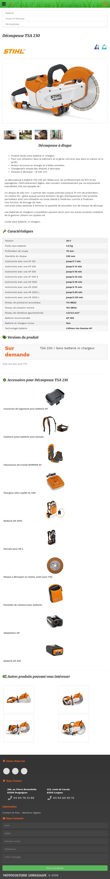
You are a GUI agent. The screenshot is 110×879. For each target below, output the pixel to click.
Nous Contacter (55, 868)
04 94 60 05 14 (60, 797)
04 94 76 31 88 (20, 797)
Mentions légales (31, 812)
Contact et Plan (11, 812)
